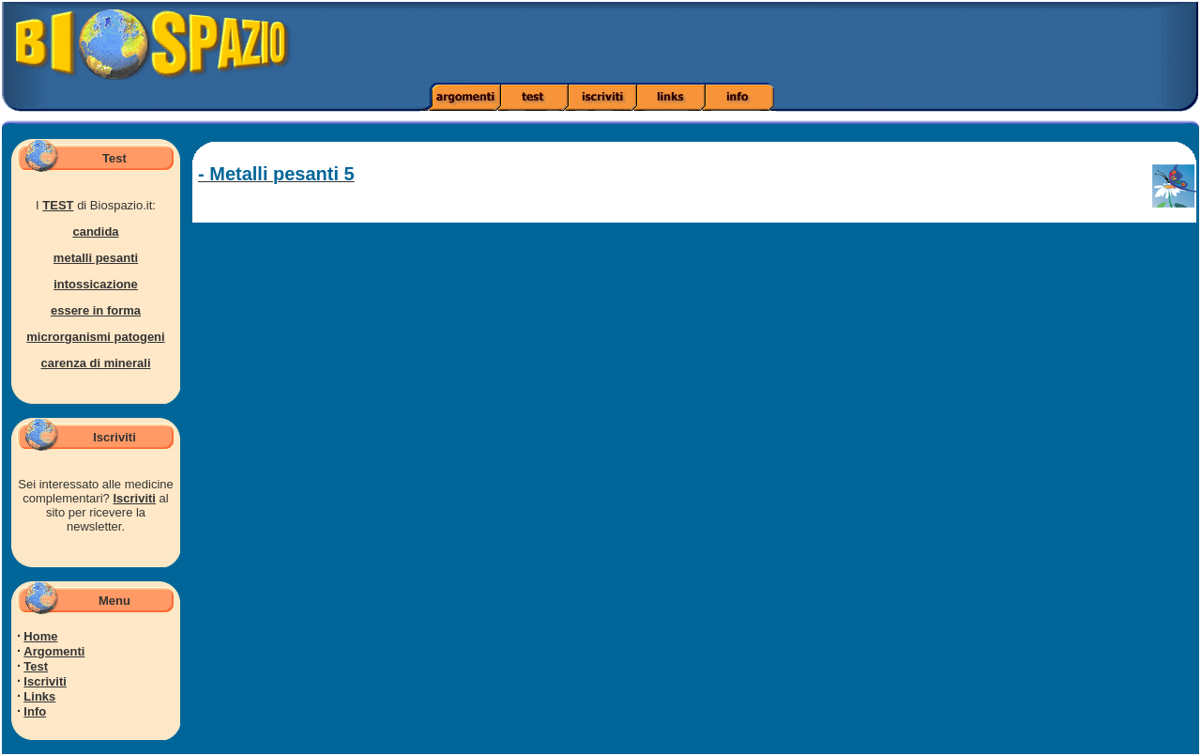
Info (34, 711)
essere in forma (96, 310)
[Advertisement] (845, 42)
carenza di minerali (95, 363)
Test (35, 666)
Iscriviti (134, 498)
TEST (57, 205)
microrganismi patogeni (95, 337)
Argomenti (53, 651)
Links (39, 696)
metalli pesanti (95, 258)
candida (95, 231)
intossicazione (95, 284)
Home (40, 636)
